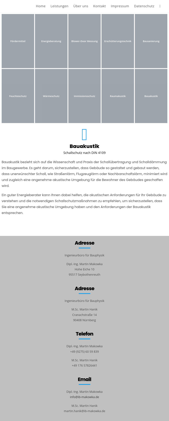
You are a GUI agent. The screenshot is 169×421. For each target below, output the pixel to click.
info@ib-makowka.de (84, 397)
